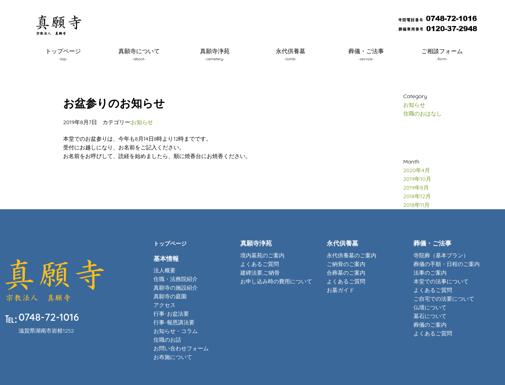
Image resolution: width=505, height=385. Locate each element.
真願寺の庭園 (170, 296)
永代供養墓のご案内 (351, 255)
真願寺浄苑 (215, 54)
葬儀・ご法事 (366, 54)
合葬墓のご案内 (346, 272)
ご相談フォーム (442, 54)
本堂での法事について (441, 281)
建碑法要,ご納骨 (260, 272)
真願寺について (139, 54)
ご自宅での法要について (443, 298)
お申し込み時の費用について (276, 281)
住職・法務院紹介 (175, 279)
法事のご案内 (430, 272)
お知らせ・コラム (175, 331)
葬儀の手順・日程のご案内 (446, 264)
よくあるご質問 (259, 264)
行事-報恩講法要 (173, 322)
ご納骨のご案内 (346, 264)
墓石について (430, 316)
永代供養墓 (290, 54)
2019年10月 (417, 178)
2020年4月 (416, 170)
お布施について (172, 357)
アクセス (164, 305)
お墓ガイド (340, 290)
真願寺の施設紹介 (175, 287)
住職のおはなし (422, 113)
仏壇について (430, 307)
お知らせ (142, 122)
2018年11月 (416, 204)
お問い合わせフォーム (181, 348)
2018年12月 (417, 196)
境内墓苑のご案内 (262, 255)
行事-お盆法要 (171, 313)
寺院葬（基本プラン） (441, 255)
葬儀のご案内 (430, 324)
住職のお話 (167, 339)
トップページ (63, 54)
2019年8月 (416, 187)
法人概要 (164, 270)
